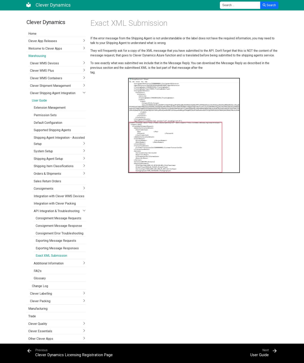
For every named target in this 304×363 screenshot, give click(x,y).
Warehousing (37, 56)
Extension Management (50, 107)
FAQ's (37, 271)
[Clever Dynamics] (48, 5)
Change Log (40, 286)
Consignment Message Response (59, 226)
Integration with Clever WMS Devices (59, 196)
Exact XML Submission (51, 255)
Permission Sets (45, 115)
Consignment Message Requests (58, 218)
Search (269, 5)
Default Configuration (48, 123)
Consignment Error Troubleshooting (59, 233)
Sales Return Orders (47, 181)
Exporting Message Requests (56, 241)
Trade (32, 316)
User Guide (39, 100)
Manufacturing (38, 309)
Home (32, 33)
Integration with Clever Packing (55, 203)
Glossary (40, 278)
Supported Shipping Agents (52, 130)
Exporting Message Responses (57, 248)
